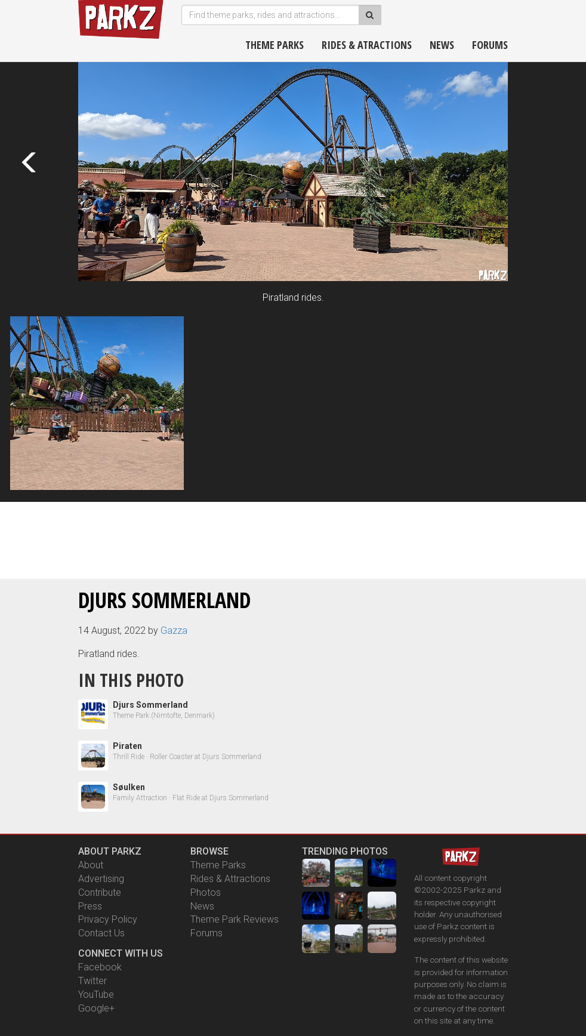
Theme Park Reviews (234, 919)
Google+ (96, 1008)
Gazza (174, 630)
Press (90, 906)
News (442, 45)
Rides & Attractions (230, 878)
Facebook (100, 967)
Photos (205, 892)
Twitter (92, 980)
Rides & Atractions (367, 45)
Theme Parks (274, 45)
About (90, 865)
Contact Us (101, 933)
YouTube (96, 994)
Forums (490, 45)
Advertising (101, 878)
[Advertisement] (293, 538)
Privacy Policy (107, 919)
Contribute (99, 892)
